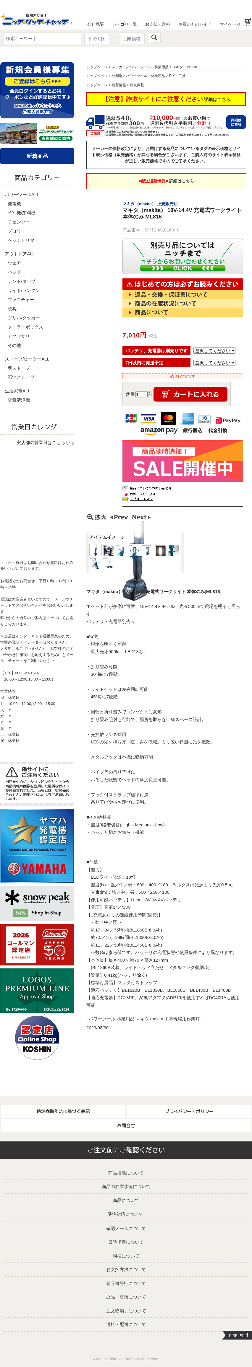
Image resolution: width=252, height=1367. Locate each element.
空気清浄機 (19, 399)
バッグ (14, 272)
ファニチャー (21, 299)
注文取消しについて (126, 1310)
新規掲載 (137, 85)
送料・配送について (126, 1324)
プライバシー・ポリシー (189, 1111)
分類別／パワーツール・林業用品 (138, 76)
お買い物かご (248, 22)
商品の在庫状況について (126, 1186)
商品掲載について (126, 1172)
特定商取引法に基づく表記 (63, 1111)
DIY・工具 (177, 76)
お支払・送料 (157, 24)
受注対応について (125, 1214)
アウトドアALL (20, 253)
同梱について (126, 1255)
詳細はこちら (217, 99)
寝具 (12, 308)
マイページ (230, 24)
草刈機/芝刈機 (21, 212)
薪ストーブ (19, 368)
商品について (126, 1200)
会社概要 (95, 24)
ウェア (14, 262)
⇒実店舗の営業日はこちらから (43, 442)
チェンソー (19, 221)
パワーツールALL (22, 194)
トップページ (97, 67)
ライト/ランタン (24, 290)
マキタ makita (184, 67)
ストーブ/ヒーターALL (27, 358)
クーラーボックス (25, 326)
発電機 (14, 203)
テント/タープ (21, 281)
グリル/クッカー (24, 317)
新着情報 (119, 85)
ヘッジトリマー (23, 240)
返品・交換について (126, 1296)
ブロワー (16, 231)
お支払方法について (126, 1269)
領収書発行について (126, 1283)
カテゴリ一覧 (124, 24)
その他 (14, 345)
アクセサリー (21, 336)
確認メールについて (126, 1228)
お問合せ (126, 1126)
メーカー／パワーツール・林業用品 (140, 67)
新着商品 (37, 156)
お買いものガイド (195, 24)
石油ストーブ (21, 377)
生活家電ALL (17, 390)
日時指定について (126, 1241)
